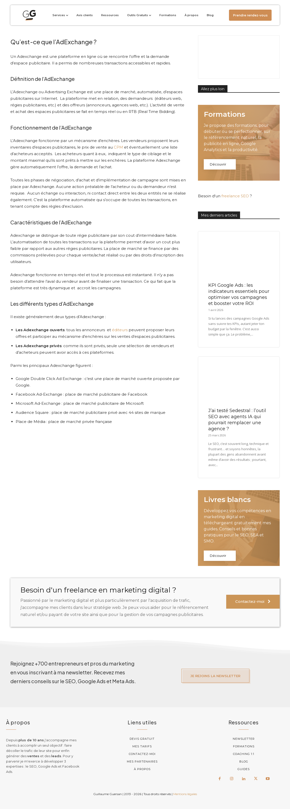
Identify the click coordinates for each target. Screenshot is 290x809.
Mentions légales (185, 794)
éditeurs (120, 329)
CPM (118, 147)
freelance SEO (235, 196)
